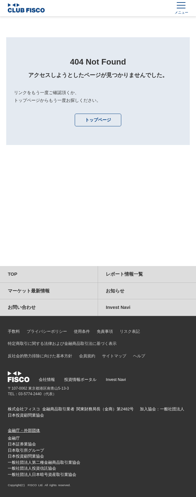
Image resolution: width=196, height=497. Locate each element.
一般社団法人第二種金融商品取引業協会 (44, 462)
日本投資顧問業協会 (26, 456)
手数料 (14, 331)
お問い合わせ (22, 307)
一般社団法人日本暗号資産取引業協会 (42, 474)
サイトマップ (114, 356)
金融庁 (14, 438)
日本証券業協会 (22, 444)
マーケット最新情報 (29, 290)
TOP (12, 274)
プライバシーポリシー (47, 331)
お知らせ (115, 290)
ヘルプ (139, 356)
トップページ (98, 119)
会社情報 (47, 379)
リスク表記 (130, 331)
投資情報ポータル (80, 379)
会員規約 (87, 356)
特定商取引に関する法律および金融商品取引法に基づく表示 (62, 343)
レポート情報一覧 (124, 274)
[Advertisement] (98, 213)
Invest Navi (118, 307)
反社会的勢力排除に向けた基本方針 (40, 356)
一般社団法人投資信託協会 (32, 468)
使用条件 (82, 331)
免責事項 (105, 331)
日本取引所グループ (26, 450)
